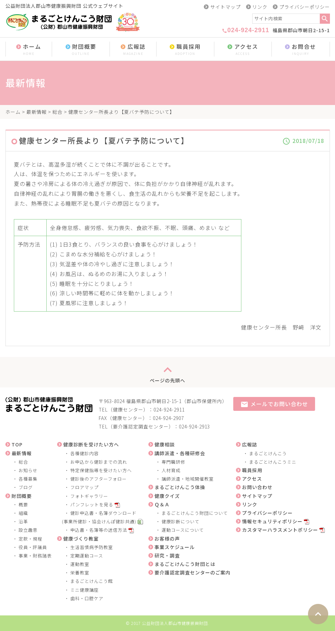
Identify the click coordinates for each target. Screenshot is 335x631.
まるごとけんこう (268, 453)
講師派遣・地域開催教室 (188, 479)
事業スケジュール (174, 547)
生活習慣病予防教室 (91, 547)
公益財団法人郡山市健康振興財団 (175, 623)
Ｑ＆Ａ (162, 504)
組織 (23, 513)
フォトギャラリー (89, 496)
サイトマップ (225, 6)
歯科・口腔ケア (86, 598)
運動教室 (79, 564)
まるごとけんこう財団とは (184, 564)
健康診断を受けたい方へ (91, 444)
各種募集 (28, 479)
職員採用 (185, 49)
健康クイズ (167, 495)
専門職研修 (173, 462)
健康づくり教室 (81, 538)
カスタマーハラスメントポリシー (280, 529)
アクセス (242, 49)
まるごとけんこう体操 (179, 487)
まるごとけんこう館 (91, 581)
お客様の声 (167, 538)
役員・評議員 (33, 547)
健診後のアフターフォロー (98, 479)
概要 (23, 504)
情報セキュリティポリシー (272, 521)
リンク (259, 6)
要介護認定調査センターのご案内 (192, 572)
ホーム (29, 49)
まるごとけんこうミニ (272, 462)
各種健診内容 (84, 453)
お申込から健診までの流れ (98, 462)
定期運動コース (86, 555)
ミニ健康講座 (84, 590)
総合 (57, 111)
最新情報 (36, 111)
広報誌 (133, 49)
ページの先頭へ (167, 372)
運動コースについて (183, 530)
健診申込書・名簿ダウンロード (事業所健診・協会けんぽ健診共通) (97, 517)
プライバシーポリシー (304, 6)
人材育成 (171, 470)
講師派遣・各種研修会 (179, 453)
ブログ (26, 487)
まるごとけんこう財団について (195, 513)
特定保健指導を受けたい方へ (101, 470)
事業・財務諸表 (35, 555)
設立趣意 (28, 530)
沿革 (23, 521)
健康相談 (164, 444)
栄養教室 (79, 572)
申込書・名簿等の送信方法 (98, 530)
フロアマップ (84, 487)
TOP (17, 444)
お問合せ (301, 49)
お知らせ (28, 470)
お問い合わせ (257, 487)
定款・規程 (30, 538)
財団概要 (81, 49)
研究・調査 (167, 555)
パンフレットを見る (91, 504)
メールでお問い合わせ (274, 404)
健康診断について (180, 521)
